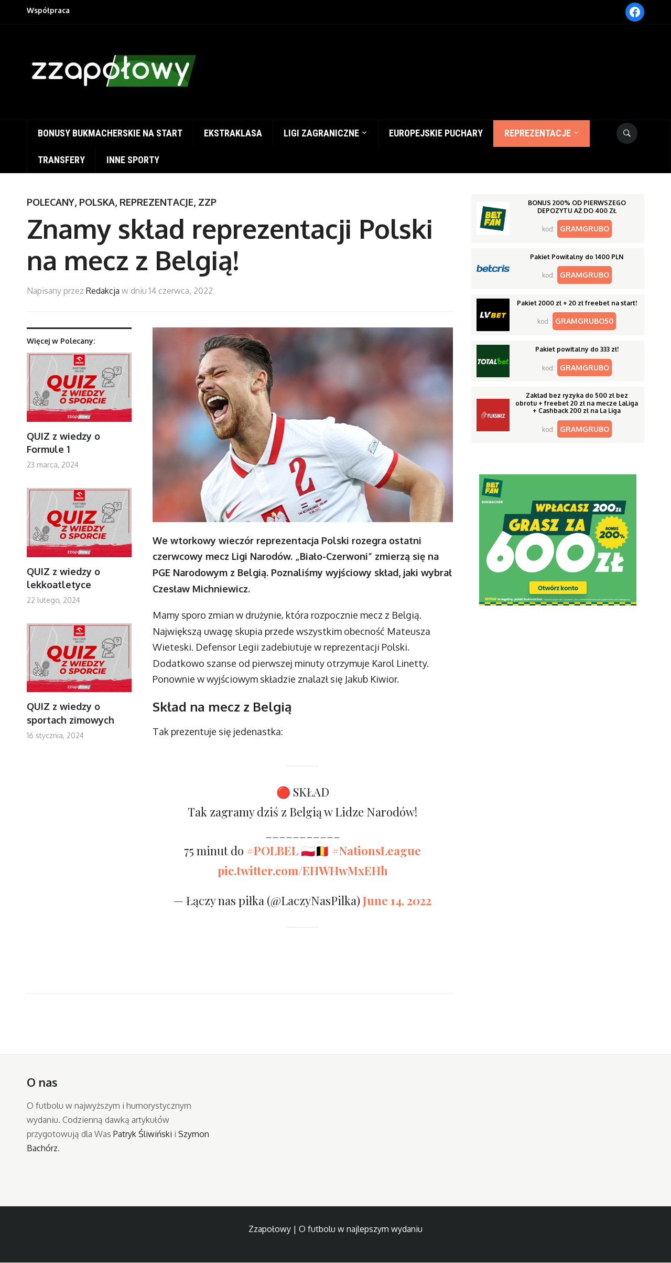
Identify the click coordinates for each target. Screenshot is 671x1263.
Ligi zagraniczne (321, 133)
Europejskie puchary (436, 133)
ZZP (207, 202)
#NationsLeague (376, 850)
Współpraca (48, 10)
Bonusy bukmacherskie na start (110, 133)
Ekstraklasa (233, 133)
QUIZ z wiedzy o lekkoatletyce (63, 578)
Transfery (61, 159)
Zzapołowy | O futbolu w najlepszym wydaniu (335, 1229)
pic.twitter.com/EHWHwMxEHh (303, 870)
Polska (97, 202)
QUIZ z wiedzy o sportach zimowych (70, 713)
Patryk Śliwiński (142, 1134)
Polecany (50, 202)
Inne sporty (132, 159)
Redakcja (103, 290)
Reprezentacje (537, 133)
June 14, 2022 (397, 900)
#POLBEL (272, 850)
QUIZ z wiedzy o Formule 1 (63, 442)
